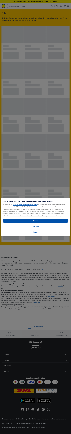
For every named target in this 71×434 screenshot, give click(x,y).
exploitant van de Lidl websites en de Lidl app (25, 205)
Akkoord (35, 221)
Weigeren (35, 232)
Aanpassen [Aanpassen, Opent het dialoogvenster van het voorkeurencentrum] (35, 226)
